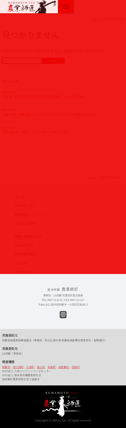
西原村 (76, 367)
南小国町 (18, 367)
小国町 (30, 367)
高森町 (52, 367)
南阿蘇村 (63, 367)
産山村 (41, 367)
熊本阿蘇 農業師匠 (32, 6)
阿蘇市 (6, 367)
